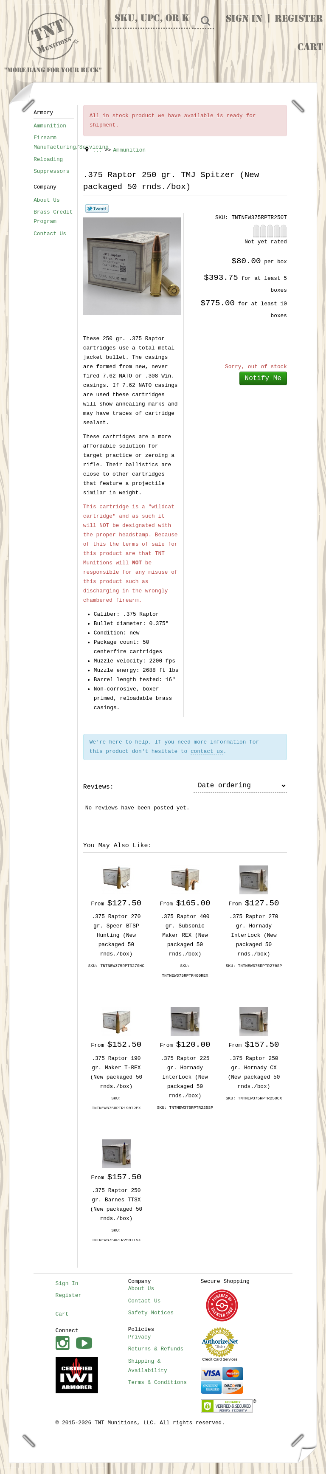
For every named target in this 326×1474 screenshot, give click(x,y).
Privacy (139, 1337)
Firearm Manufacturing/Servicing (54, 142)
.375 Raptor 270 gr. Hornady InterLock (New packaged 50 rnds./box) (253, 935)
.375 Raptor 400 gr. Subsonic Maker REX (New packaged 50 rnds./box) (184, 935)
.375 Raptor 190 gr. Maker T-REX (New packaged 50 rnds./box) (116, 1072)
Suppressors (51, 171)
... (97, 150)
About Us (46, 200)
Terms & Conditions (157, 1382)
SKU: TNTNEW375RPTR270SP (254, 966)
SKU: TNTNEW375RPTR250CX (254, 1098)
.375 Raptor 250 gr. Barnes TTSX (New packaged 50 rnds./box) (116, 1204)
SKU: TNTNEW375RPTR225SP (185, 1107)
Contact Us (50, 234)
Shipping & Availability (147, 1366)
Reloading (48, 159)
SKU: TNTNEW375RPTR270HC (116, 966)
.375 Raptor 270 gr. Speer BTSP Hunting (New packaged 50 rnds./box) (116, 935)
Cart (310, 48)
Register (299, 19)
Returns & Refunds (156, 1349)
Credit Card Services (219, 1359)
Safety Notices (151, 1313)
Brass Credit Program (53, 217)
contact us (207, 751)
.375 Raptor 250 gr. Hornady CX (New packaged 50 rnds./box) (254, 1072)
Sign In (244, 19)
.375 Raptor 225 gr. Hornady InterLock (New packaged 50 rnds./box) (184, 1077)
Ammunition (50, 126)
